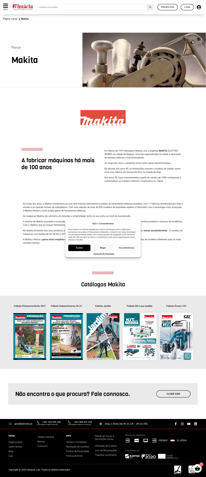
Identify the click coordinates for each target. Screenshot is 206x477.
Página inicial (10, 19)
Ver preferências (126, 248)
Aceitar (79, 248)
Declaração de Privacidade (103, 254)
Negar (103, 248)
